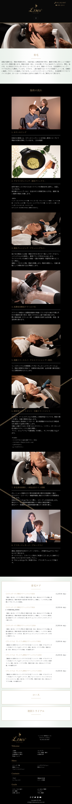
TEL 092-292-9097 (45, 739)
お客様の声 (40, 754)
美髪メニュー (16, 767)
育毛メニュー (41, 767)
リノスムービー (16, 780)
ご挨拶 (14, 751)
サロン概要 (40, 793)
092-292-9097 (60, 3)
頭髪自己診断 (41, 778)
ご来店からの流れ (17, 752)
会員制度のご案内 (17, 754)
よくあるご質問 (41, 789)
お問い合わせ (60, 5)
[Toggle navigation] (36, 18)
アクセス (39, 791)
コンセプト (40, 751)
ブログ (14, 778)
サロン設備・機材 (42, 752)
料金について (16, 756)
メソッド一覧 (16, 765)
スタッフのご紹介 (17, 789)
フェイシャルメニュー (18, 769)
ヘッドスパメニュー (43, 765)
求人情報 (14, 791)
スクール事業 (41, 780)
